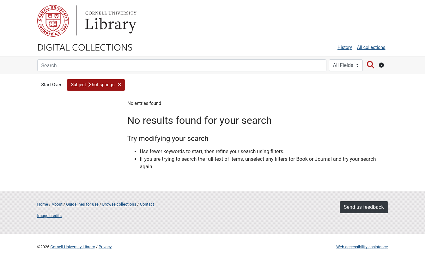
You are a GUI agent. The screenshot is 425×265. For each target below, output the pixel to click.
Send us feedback (364, 207)
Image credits (49, 215)
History (344, 47)
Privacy (105, 246)
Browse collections (119, 204)
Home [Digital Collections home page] (42, 204)
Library (110, 21)
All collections (371, 47)
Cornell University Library (73, 246)
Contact (147, 204)
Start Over (51, 84)
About (57, 204)
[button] (96, 85)
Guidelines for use (82, 204)
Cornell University (53, 21)
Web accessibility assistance (362, 246)
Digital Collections (85, 47)
